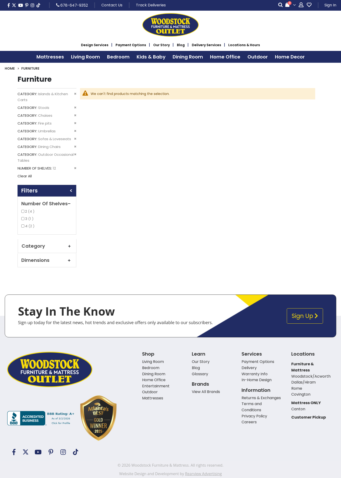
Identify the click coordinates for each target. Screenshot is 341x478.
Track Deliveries (151, 5)
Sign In (330, 5)
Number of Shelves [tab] (46, 203)
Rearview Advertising (203, 473)
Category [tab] (47, 246)
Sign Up (305, 316)
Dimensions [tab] (46, 260)
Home (10, 68)
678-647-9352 (72, 5)
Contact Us (111, 5)
